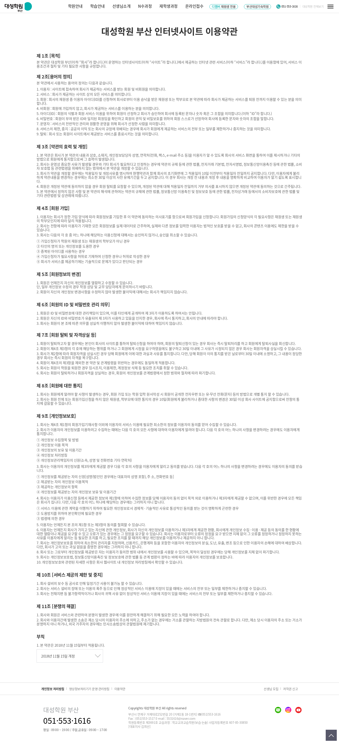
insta (288, 710)
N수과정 (145, 6)
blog (278, 710)
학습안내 (97, 6)
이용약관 (119, 689)
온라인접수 (194, 6)
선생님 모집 (271, 689)
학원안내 (75, 6)
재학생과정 (168, 6)
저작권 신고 (290, 689)
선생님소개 (121, 6)
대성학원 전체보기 (313, 6)
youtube (298, 710)
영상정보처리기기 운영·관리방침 (89, 689)
